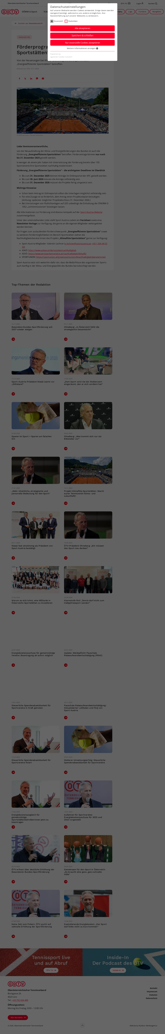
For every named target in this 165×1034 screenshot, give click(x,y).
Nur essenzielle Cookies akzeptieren (82, 42)
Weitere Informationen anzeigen (82, 48)
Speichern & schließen (82, 35)
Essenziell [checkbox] (58, 21)
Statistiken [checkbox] (73, 21)
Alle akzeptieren (82, 28)
